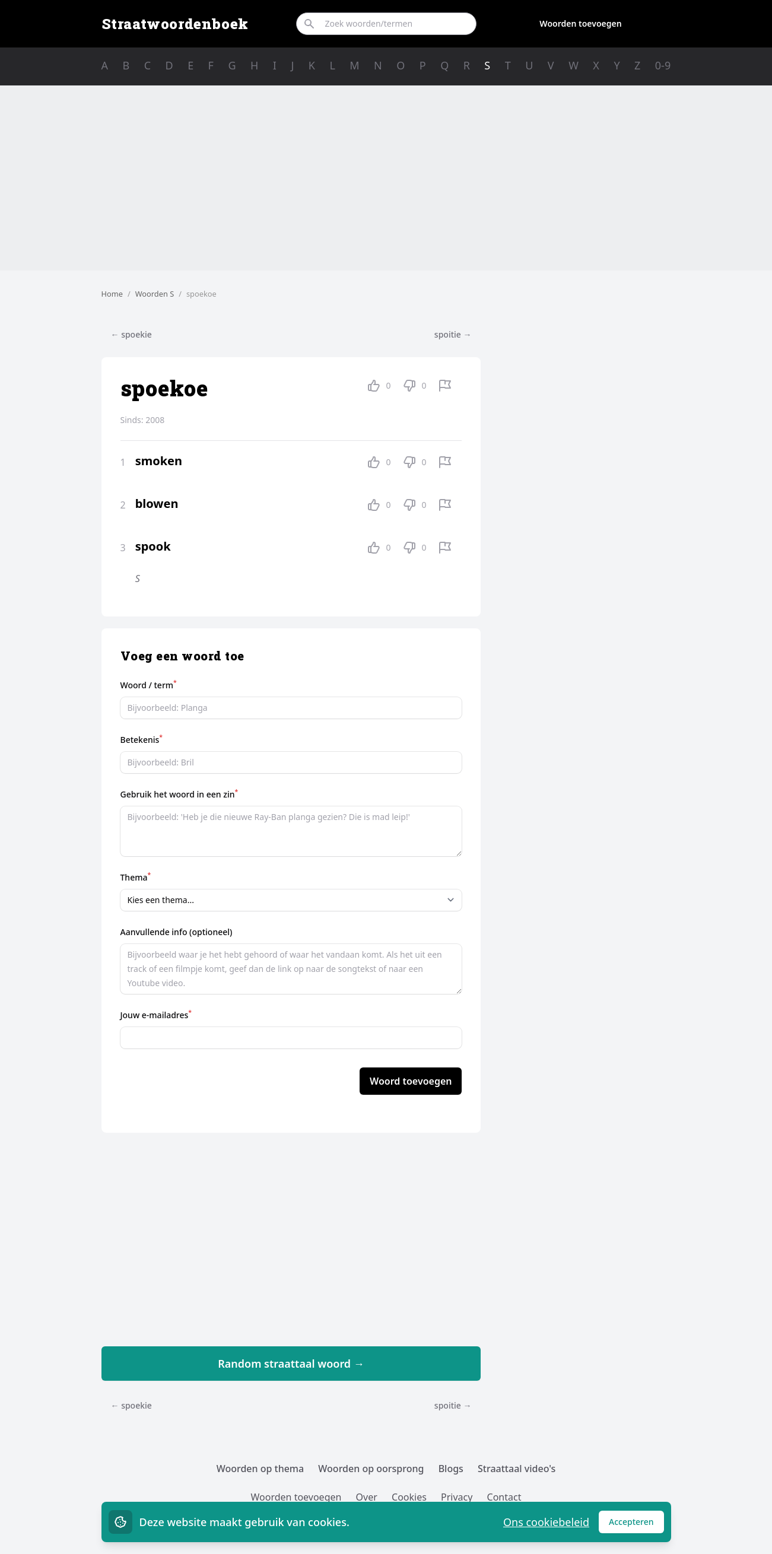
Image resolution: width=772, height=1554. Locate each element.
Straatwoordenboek (175, 23)
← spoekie (131, 334)
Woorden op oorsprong (371, 1468)
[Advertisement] (386, 178)
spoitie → (453, 334)
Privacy (456, 1497)
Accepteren (636, 1524)
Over (366, 1497)
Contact (504, 1497)
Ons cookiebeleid (546, 1522)
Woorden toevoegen (580, 23)
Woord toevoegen (411, 1081)
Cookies (409, 1497)
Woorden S (154, 293)
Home (112, 293)
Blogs (451, 1468)
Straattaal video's (516, 1468)
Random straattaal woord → (291, 1363)
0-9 (663, 65)
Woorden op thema (260, 1468)
